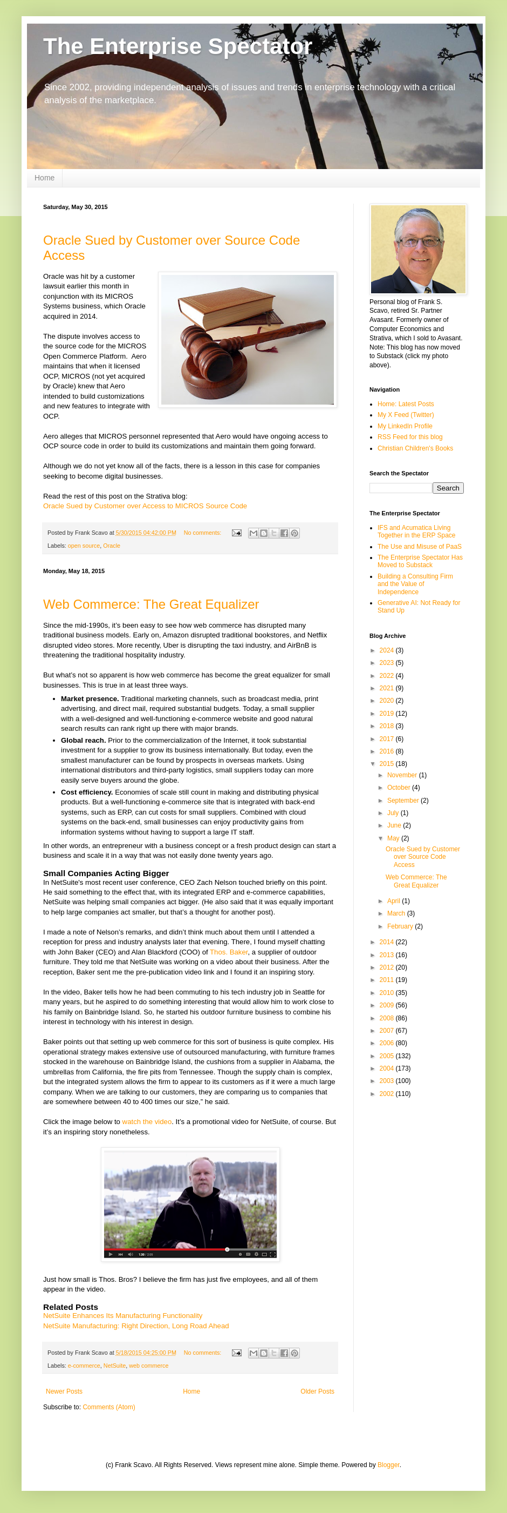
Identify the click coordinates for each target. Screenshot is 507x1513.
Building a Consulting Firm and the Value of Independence (415, 584)
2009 (388, 1005)
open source (84, 545)
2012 (388, 967)
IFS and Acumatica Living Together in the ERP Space (417, 531)
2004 (388, 1068)
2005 (388, 1056)
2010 (388, 993)
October (399, 787)
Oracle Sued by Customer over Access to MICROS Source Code (145, 506)
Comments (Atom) (109, 1407)
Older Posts (317, 1391)
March (397, 913)
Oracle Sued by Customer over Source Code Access (423, 857)
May (394, 838)
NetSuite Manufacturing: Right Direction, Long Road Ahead (136, 1326)
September (404, 800)
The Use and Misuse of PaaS (420, 546)
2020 (388, 700)
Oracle (111, 545)
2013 (388, 955)
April (394, 901)
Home (44, 177)
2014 (388, 942)
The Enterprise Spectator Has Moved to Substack (420, 561)
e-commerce (84, 1365)
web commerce (148, 1365)
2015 (388, 764)
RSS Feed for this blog (410, 437)
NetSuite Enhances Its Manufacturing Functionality (122, 1316)
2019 (388, 713)
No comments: (203, 532)
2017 (388, 739)
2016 (388, 751)
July (394, 813)
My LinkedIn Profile (405, 426)
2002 (388, 1094)
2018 (388, 726)
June (395, 825)
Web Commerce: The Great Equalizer (151, 604)
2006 (388, 1043)
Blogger (389, 1465)
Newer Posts (64, 1391)
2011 (388, 980)
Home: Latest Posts (406, 404)
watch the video (147, 1122)
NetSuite (115, 1365)
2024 (388, 650)
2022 (388, 676)
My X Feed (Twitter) (406, 415)
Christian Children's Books (415, 448)
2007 (388, 1030)
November (403, 775)
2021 (388, 688)
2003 (388, 1081)
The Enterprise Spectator (177, 46)
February (401, 926)
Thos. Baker (229, 952)
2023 (388, 663)
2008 (388, 1018)
